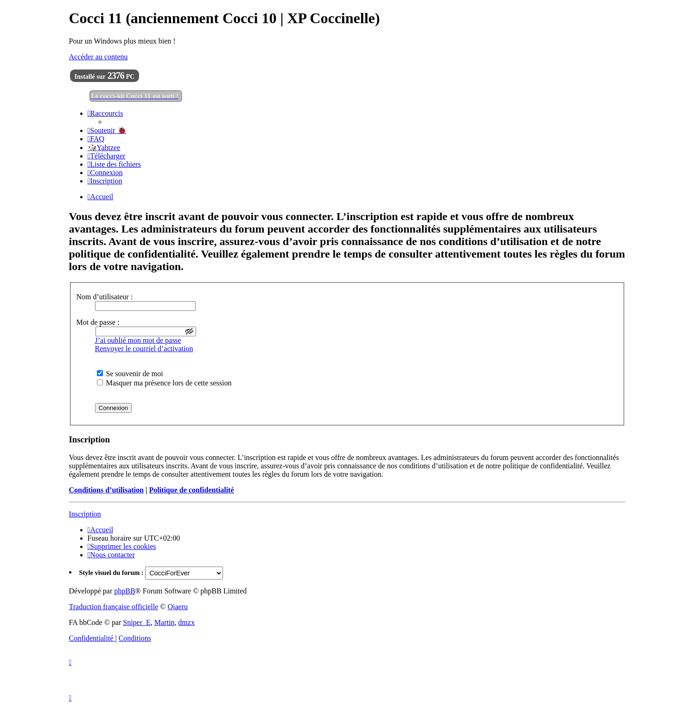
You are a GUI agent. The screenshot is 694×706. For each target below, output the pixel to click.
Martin (164, 622)
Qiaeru (177, 607)
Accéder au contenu (98, 57)
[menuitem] (107, 130)
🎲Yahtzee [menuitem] (104, 147)
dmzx (186, 622)
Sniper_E (137, 622)
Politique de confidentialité (191, 490)
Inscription (85, 514)
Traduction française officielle (114, 607)
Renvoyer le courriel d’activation (144, 349)
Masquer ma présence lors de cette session (164, 383)
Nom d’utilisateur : (104, 297)
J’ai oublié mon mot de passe (138, 340)
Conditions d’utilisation (106, 490)
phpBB (124, 591)
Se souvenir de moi (130, 374)
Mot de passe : (98, 322)
